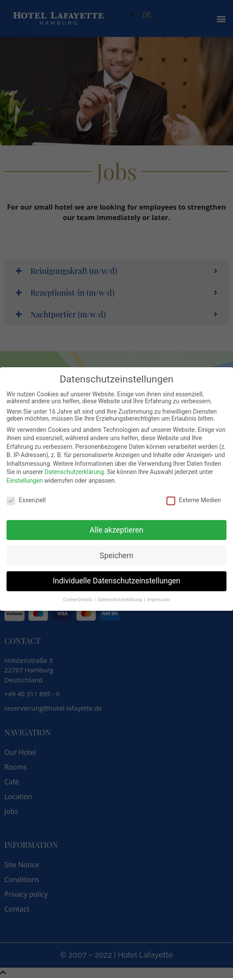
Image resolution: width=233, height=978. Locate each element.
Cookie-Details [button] (78, 599)
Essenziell (26, 499)
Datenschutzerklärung (74, 471)
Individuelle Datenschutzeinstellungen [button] (116, 580)
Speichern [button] (116, 554)
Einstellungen (25, 479)
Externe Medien (193, 499)
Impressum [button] (158, 599)
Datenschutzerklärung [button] (120, 599)
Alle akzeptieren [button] (116, 528)
